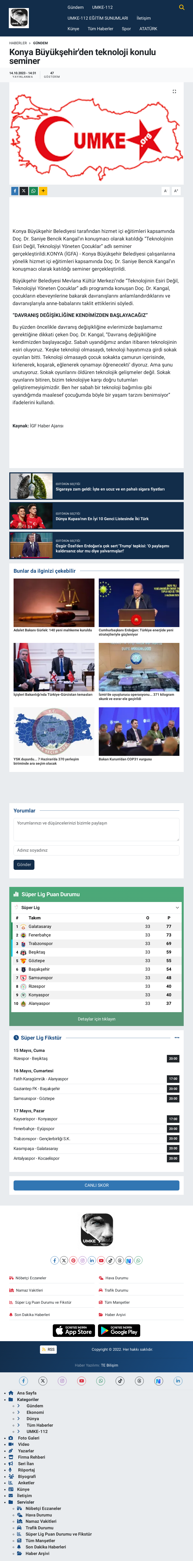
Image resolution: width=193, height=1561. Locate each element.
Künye (73, 28)
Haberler (18, 43)
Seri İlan (21, 1463)
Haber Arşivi (112, 1314)
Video (19, 1444)
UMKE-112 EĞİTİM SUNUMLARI (98, 18)
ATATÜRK (148, 28)
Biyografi (22, 1476)
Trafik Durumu (113, 1290)
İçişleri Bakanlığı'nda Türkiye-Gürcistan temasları (53, 694)
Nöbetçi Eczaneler (27, 1278)
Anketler (21, 1482)
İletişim (144, 18)
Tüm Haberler (100, 28)
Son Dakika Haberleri (29, 1314)
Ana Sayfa (22, 1392)
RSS (48, 1349)
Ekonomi (30, 1412)
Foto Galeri (24, 1438)
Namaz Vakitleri (26, 1290)
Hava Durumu (113, 1278)
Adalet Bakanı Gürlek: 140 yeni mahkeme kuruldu (53, 630)
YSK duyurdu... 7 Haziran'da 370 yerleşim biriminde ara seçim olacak (46, 761)
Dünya (28, 1418)
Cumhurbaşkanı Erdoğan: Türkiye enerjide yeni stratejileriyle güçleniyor (136, 632)
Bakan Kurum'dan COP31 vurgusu (125, 759)
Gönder (24, 864)
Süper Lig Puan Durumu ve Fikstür (40, 1302)
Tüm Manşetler (114, 1302)
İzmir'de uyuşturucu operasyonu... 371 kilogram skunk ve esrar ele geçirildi (136, 696)
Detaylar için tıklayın (96, 1018)
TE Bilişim (109, 1365)
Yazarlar (21, 1450)
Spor (126, 28)
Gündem (76, 7)
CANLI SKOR (97, 1185)
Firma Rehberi (27, 1457)
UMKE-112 (102, 7)
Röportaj (22, 1469)
